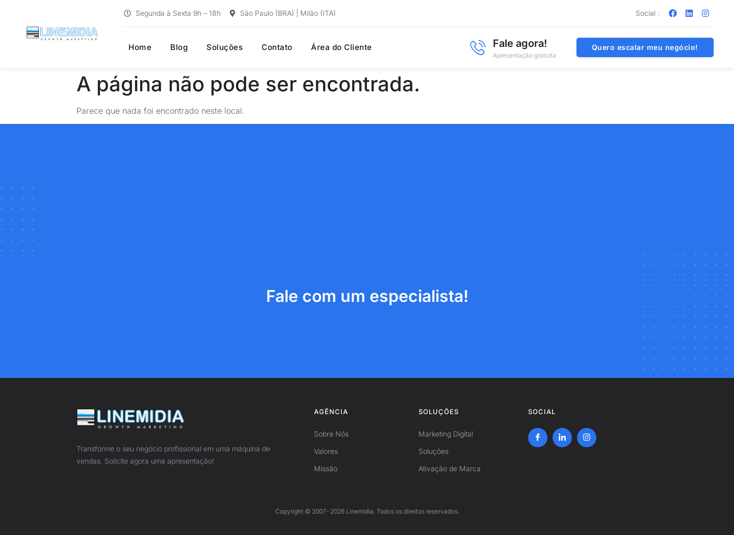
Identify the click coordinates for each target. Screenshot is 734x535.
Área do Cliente (330, 47)
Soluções (216, 47)
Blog (172, 47)
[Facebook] (537, 437)
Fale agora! (520, 43)
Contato (267, 47)
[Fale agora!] (477, 47)
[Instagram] (586, 437)
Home (136, 47)
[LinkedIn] (562, 437)
